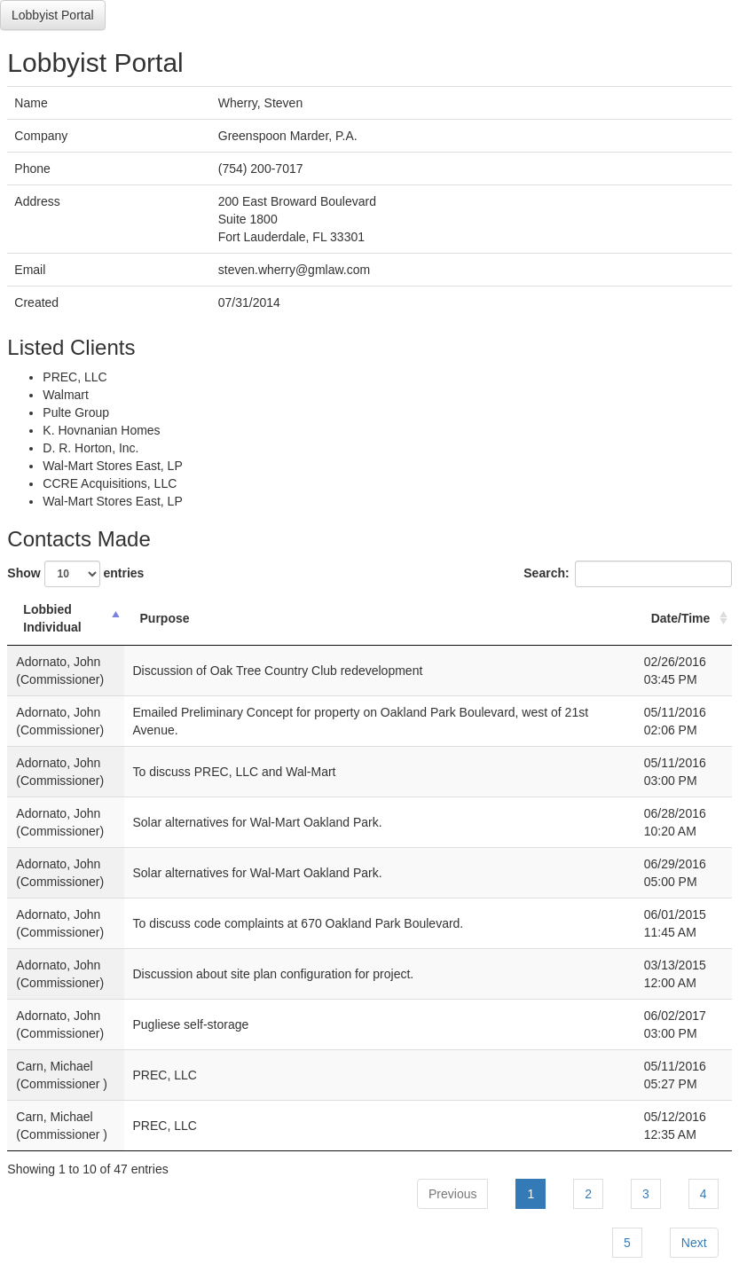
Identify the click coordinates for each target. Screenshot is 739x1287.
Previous (452, 1194)
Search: (627, 574)
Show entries (75, 574)
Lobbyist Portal (53, 15)
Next (694, 1243)
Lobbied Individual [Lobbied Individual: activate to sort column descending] (52, 618)
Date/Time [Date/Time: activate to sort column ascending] (681, 618)
